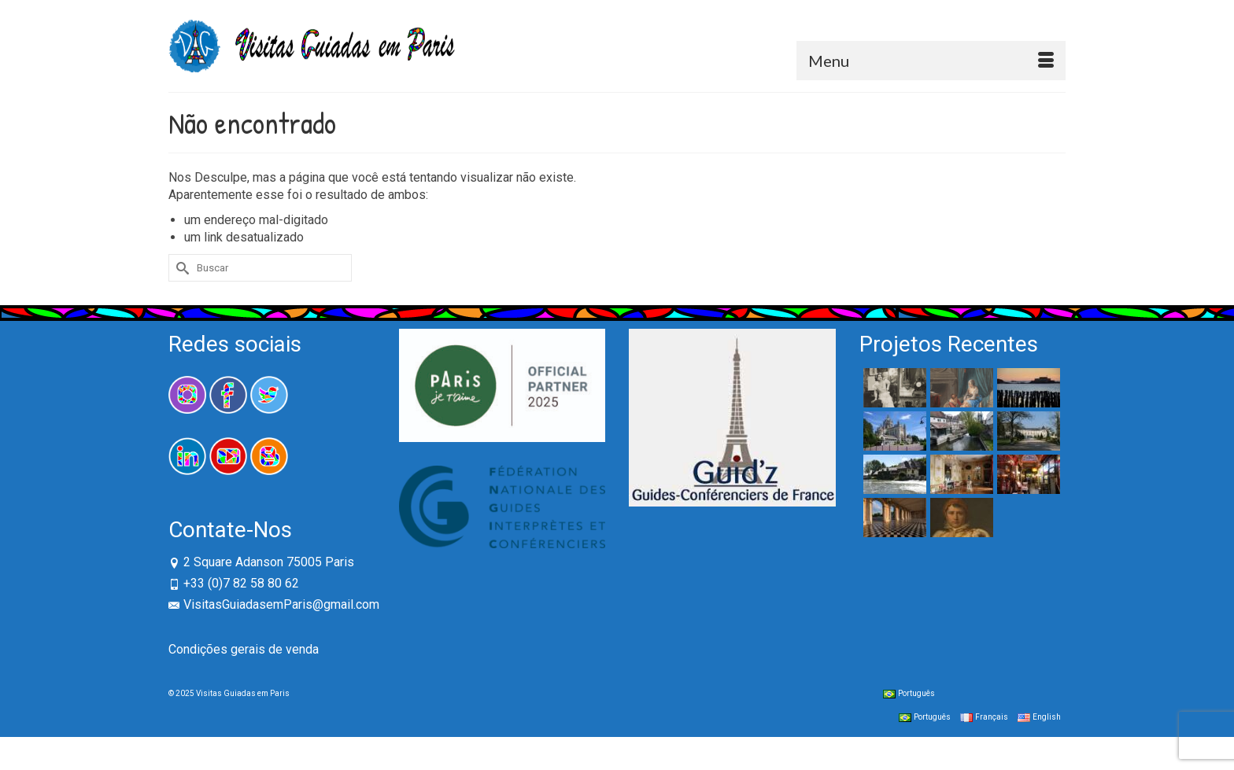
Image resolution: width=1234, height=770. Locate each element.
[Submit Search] (180, 268)
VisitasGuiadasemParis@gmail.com (273, 604)
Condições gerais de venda (243, 649)
